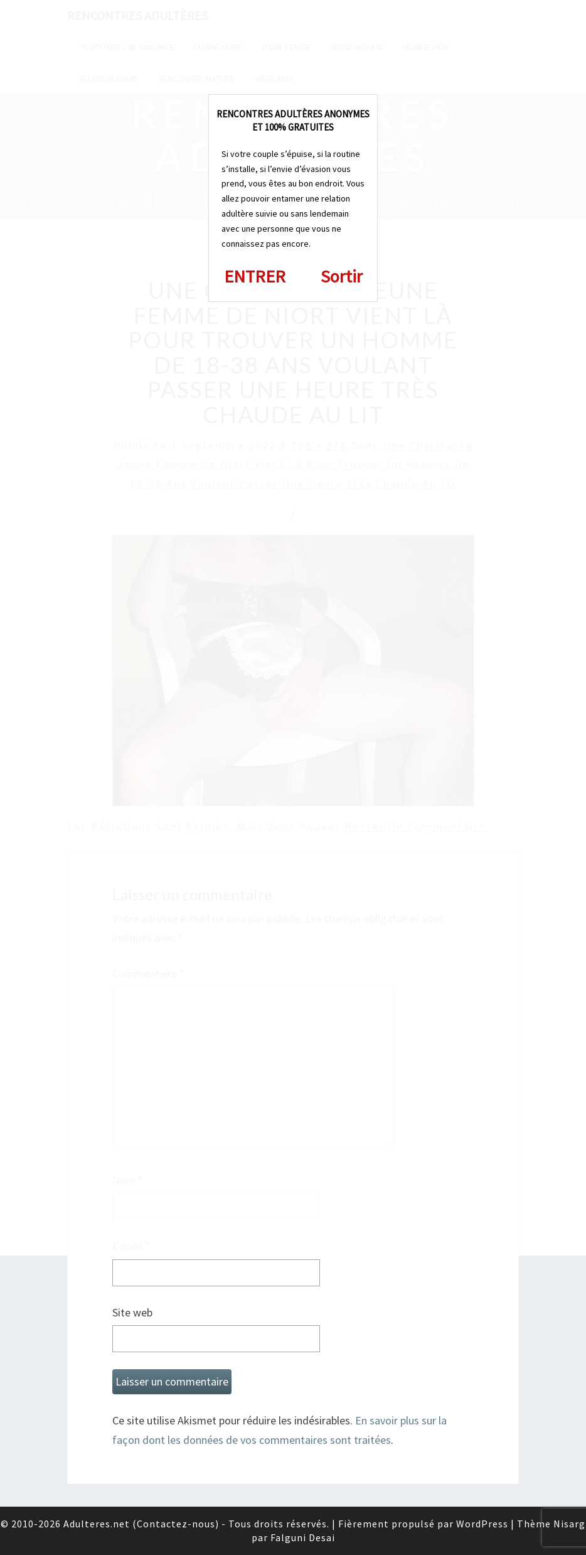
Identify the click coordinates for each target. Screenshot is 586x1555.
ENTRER (254, 276)
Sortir (342, 276)
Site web (132, 1312)
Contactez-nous (176, 1523)
